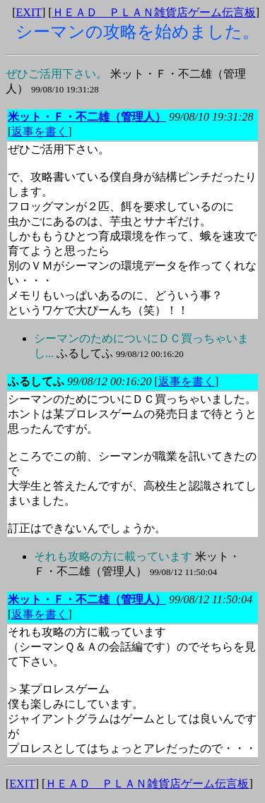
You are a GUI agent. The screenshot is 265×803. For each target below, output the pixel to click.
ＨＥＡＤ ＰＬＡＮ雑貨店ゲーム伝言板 (154, 12)
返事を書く (39, 132)
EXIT (29, 12)
